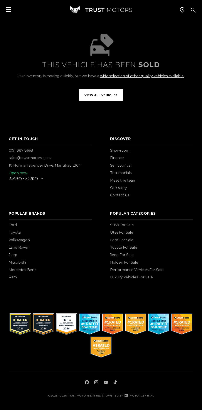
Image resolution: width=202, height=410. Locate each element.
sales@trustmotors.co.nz (30, 158)
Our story (118, 188)
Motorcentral (139, 395)
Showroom (119, 150)
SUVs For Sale (122, 225)
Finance (117, 158)
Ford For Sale (121, 240)
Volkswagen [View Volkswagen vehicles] (19, 240)
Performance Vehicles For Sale (136, 270)
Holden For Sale (124, 262)
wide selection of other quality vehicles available (142, 76)
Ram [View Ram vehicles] (13, 277)
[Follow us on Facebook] (86, 383)
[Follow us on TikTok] (115, 383)
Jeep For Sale (122, 255)
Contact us (119, 195)
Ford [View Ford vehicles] (13, 225)
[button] (182, 10)
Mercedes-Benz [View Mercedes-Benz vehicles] (22, 270)
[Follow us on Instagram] (96, 383)
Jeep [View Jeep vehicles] (13, 255)
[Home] (101, 10)
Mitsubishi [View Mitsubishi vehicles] (17, 262)
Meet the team (123, 180)
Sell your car (121, 165)
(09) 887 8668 (21, 150)
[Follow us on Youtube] (105, 383)
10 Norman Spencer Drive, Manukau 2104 (45, 165)
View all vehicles (101, 95)
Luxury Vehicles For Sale (131, 277)
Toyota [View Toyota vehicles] (15, 232)
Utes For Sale (121, 232)
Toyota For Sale (123, 247)
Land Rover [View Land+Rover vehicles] (19, 247)
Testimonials (120, 173)
